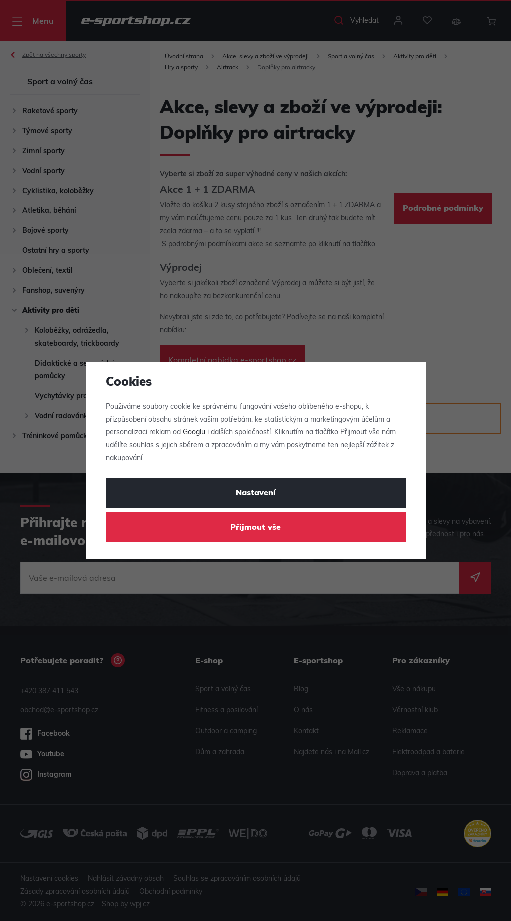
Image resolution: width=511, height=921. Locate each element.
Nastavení (256, 493)
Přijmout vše (255, 528)
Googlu (194, 432)
